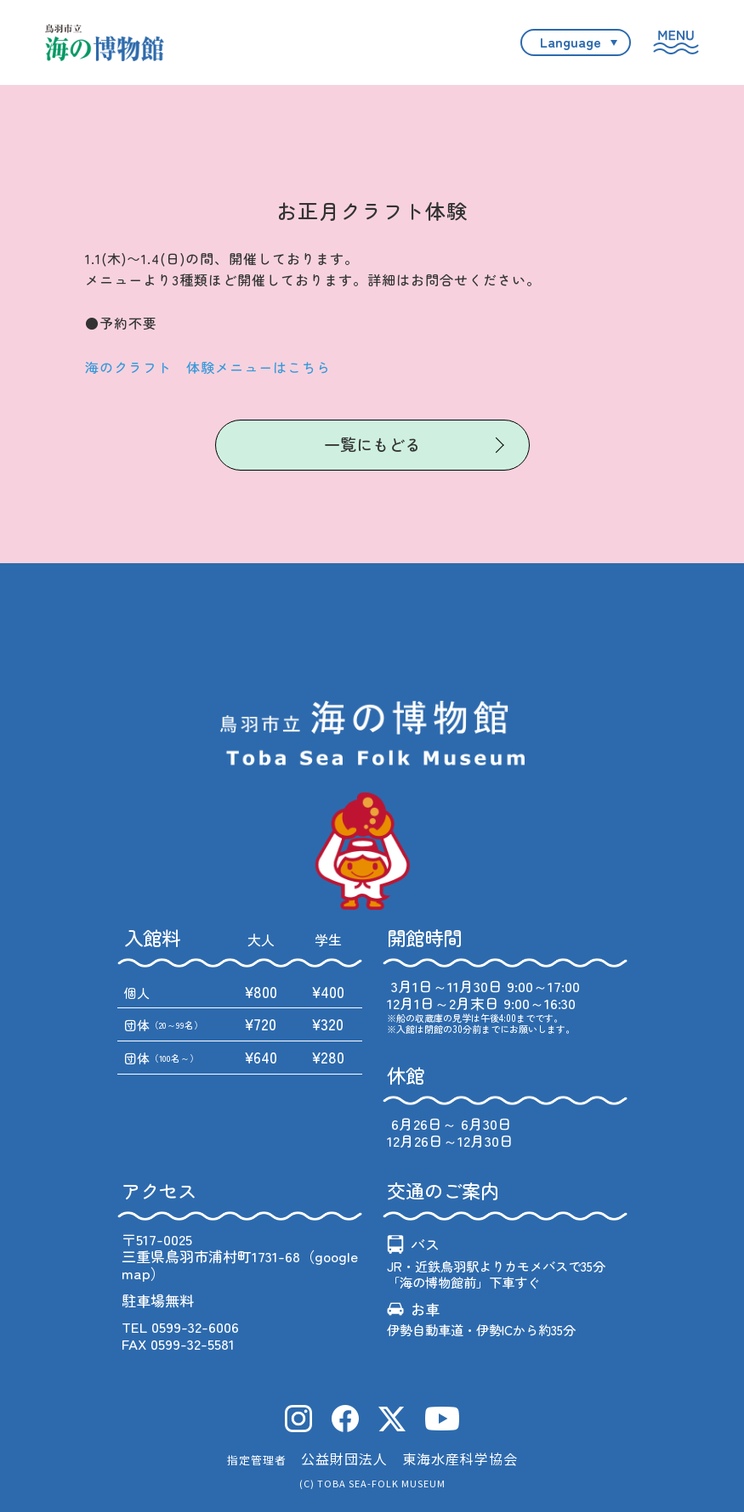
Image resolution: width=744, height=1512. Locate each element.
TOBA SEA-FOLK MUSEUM (381, 1483)
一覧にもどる (372, 443)
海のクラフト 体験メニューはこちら (208, 367)
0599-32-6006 (195, 1326)
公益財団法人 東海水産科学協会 (409, 1458)
